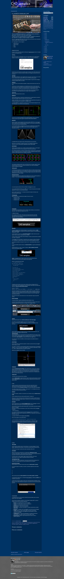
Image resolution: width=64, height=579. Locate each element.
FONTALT (20, 522)
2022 (45, 38)
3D (44, 23)
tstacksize (27, 524)
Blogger (45, 577)
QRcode (44, 28)
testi (22, 523)
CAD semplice (20, 3)
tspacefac (16, 524)
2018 (45, 50)
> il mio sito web (45, 63)
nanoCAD (50, 21)
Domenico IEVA (50, 56)
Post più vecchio (38, 552)
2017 (45, 52)
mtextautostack (30, 522)
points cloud (48, 26)
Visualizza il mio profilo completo (16, 571)
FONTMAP (23, 522)
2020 (45, 48)
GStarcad (51, 20)
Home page (26, 552)
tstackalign (24, 524)
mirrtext (26, 522)
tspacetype (20, 524)
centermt (16, 522)
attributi (51, 24)
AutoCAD (45, 17)
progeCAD (45, 19)
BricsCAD (45, 18)
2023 (45, 37)
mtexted (34, 522)
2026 (45, 33)
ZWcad (45, 20)
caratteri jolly (47, 25)
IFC (50, 23)
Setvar (20, 523)
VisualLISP (48, 24)
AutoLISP (44, 22)
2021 (45, 46)
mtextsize (13, 523)
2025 (45, 34)
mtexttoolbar (17, 523)
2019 (45, 49)
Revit (44, 24)
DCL (46, 27)
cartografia (51, 25)
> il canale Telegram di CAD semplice (47, 62)
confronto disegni (51, 28)
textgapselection (34, 523)
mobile (45, 26)
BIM (48, 23)
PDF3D (51, 27)
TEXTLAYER (13, 524)
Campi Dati (51, 22)
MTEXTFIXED (38, 522)
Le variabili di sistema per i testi (49, 43)
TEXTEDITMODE (29, 523)
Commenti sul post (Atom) (18, 554)
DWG (48, 22)
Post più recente (14, 552)
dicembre (46, 39)
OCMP (49, 27)
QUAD (47, 28)
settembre (46, 41)
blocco (44, 25)
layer (46, 23)
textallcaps (25, 523)
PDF (52, 23)
